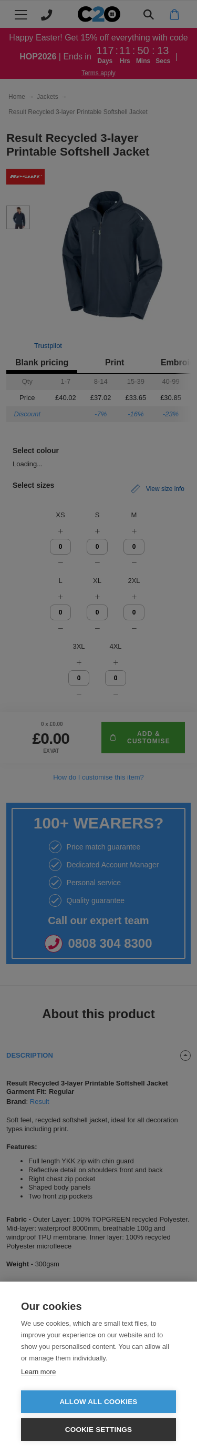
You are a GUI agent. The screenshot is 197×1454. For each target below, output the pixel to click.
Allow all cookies (98, 1402)
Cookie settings (98, 1429)
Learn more (38, 1372)
